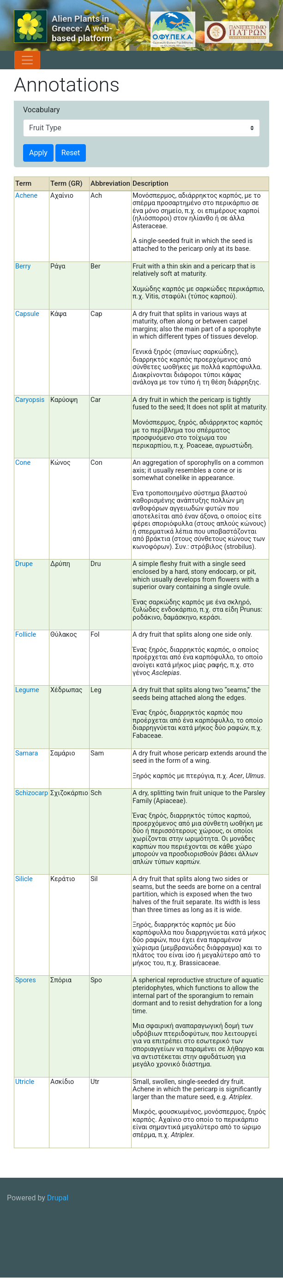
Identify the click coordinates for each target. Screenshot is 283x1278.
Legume (27, 690)
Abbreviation (110, 183)
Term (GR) (66, 183)
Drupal (57, 1197)
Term (23, 183)
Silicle (24, 879)
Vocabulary (41, 109)
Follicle (25, 635)
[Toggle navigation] (27, 60)
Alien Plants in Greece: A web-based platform (82, 28)
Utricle (24, 1082)
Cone (22, 463)
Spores (25, 980)
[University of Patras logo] (234, 32)
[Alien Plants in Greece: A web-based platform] (30, 26)
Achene (26, 196)
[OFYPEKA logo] (161, 29)
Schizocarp (31, 793)
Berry (22, 266)
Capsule (27, 314)
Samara (26, 753)
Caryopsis (30, 400)
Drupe (24, 564)
